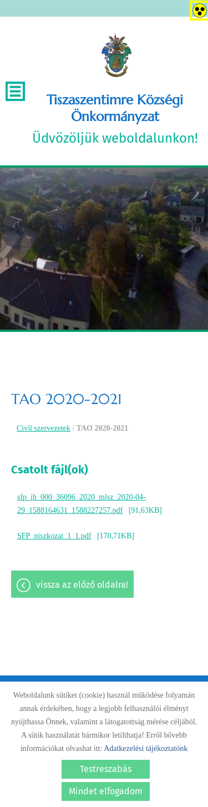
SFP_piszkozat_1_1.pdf (54, 536)
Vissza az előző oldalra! (82, 584)
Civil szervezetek (43, 428)
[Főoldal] (116, 55)
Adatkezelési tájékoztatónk (145, 748)
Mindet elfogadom (106, 791)
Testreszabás (105, 769)
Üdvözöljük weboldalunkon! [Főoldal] (115, 119)
